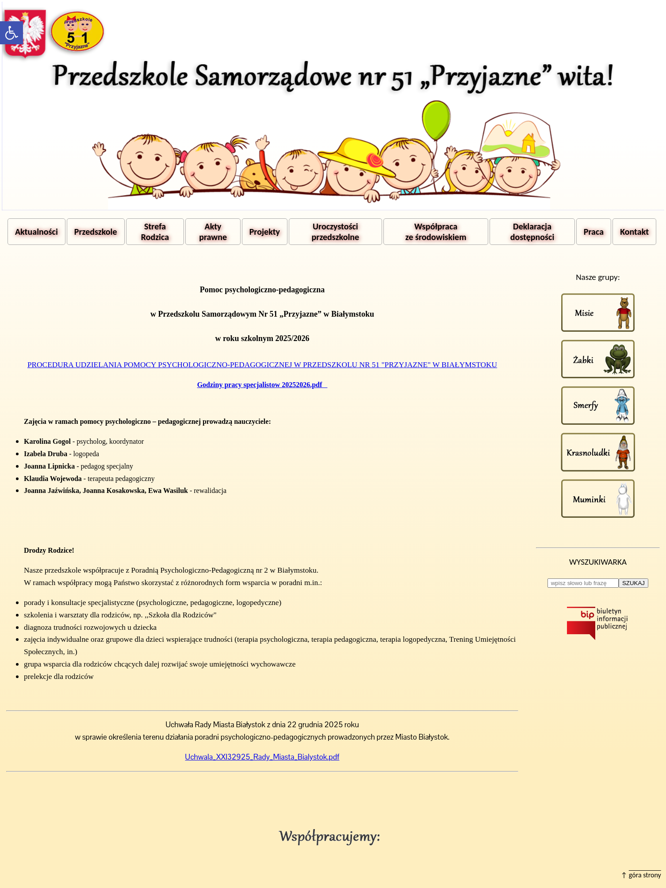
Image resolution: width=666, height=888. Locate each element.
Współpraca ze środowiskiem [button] (436, 231)
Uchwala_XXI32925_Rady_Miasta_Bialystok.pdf (262, 757)
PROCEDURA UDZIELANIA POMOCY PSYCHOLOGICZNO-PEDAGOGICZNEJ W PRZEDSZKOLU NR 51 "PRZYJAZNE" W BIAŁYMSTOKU (262, 365)
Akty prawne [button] (213, 231)
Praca (594, 231)
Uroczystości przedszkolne (336, 231)
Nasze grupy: (598, 277)
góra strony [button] (645, 875)
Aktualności (36, 231)
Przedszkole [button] (95, 231)
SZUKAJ (633, 583)
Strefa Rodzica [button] (155, 231)
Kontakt (634, 231)
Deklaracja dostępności (532, 231)
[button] (11, 32)
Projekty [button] (264, 231)
